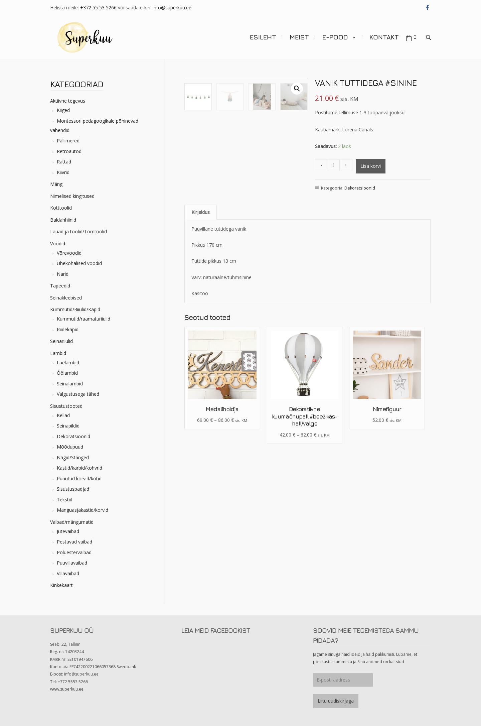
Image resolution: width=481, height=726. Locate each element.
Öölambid (67, 369)
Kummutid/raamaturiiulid (83, 315)
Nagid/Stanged (73, 454)
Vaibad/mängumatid (72, 518)
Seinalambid (70, 380)
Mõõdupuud (70, 443)
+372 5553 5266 (73, 678)
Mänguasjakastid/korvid (82, 506)
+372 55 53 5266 (98, 7)
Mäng (56, 180)
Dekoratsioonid (73, 433)
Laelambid (68, 359)
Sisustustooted (66, 402)
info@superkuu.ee (172, 7)
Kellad (63, 411)
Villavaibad (68, 570)
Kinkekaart (61, 582)
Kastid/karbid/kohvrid (79, 464)
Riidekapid (67, 326)
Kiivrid (63, 168)
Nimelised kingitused (72, 192)
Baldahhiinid (63, 216)
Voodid (57, 240)
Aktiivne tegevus (67, 97)
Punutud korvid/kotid (79, 475)
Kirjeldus (200, 208)
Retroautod (69, 147)
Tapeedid (60, 282)
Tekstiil (64, 496)
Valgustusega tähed (78, 390)
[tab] (200, 208)
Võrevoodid (69, 249)
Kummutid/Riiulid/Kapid (75, 306)
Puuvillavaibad (72, 559)
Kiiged (63, 107)
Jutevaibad (68, 527)
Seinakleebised (66, 294)
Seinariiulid (61, 338)
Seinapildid (68, 422)
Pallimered (68, 137)
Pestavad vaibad (74, 538)
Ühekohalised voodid (79, 260)
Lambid (58, 349)
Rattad (64, 158)
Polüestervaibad (74, 549)
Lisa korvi (370, 162)
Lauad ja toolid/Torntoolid (78, 228)
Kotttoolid (61, 204)
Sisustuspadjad (73, 485)
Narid (62, 270)
